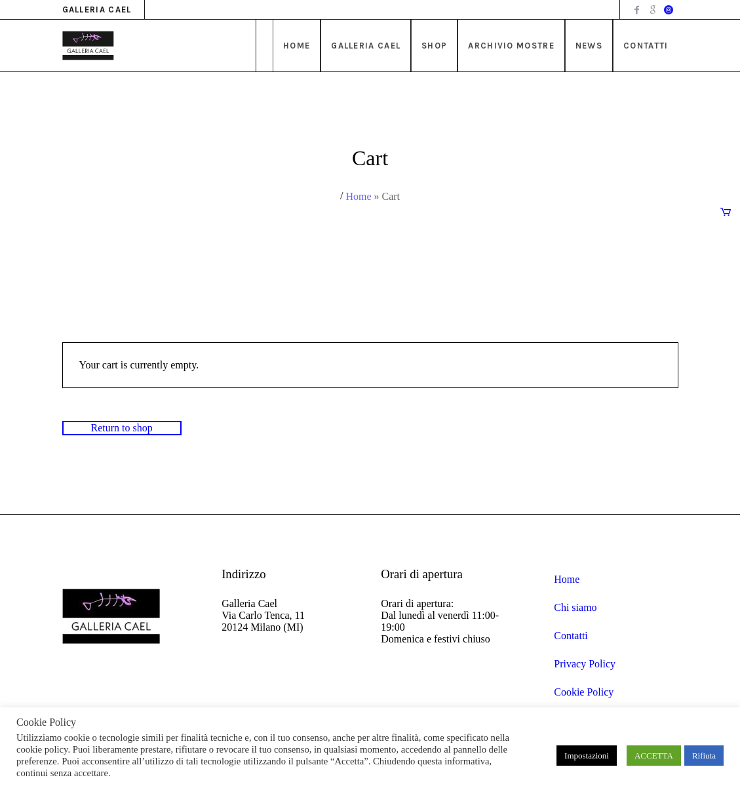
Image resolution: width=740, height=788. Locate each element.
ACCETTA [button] (653, 755)
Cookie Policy (583, 692)
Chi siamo (575, 607)
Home (358, 196)
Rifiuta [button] (704, 755)
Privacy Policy (584, 663)
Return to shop (122, 427)
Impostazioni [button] (586, 755)
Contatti (571, 635)
